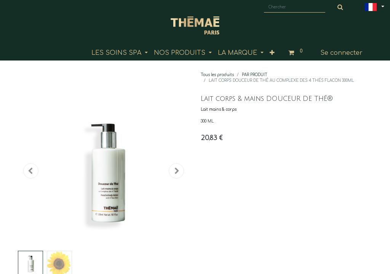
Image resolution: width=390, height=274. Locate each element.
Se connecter (341, 52)
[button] (272, 53)
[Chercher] (340, 7)
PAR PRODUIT (254, 75)
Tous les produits (217, 75)
